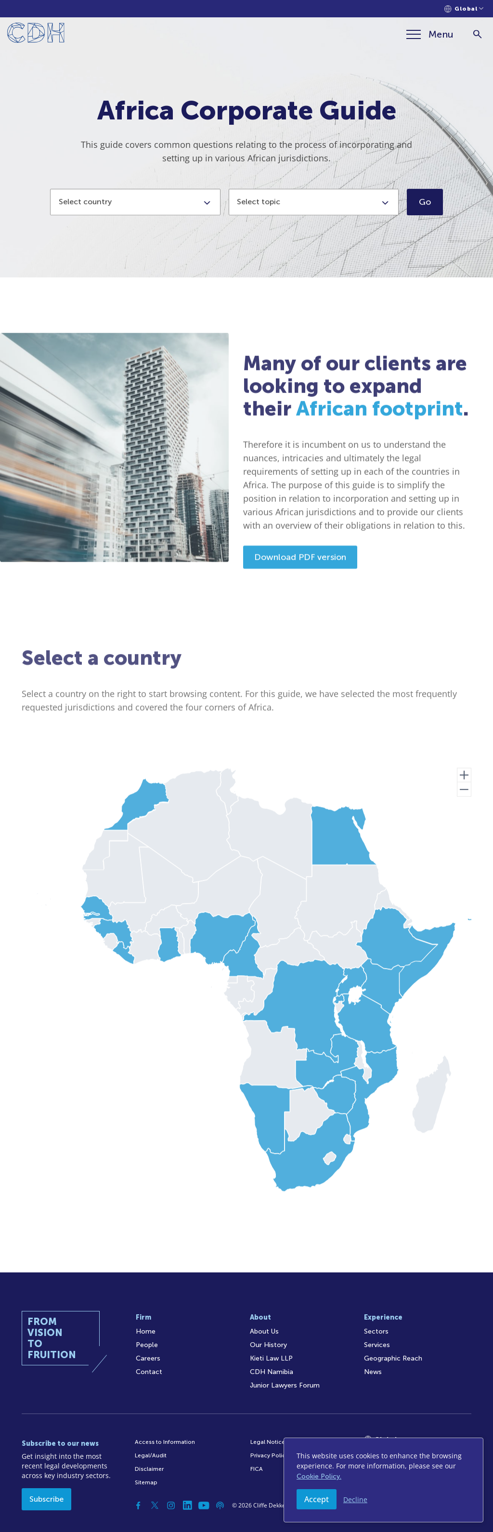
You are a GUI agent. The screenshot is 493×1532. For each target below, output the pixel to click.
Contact (149, 1372)
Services (377, 1345)
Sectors (376, 1331)
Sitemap (146, 1482)
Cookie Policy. (319, 1476)
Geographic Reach (393, 1358)
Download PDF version (300, 592)
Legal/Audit (151, 1455)
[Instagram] (171, 1505)
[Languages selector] (463, 9)
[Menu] (430, 34)
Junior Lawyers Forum (285, 1385)
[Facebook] (138, 1505)
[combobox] (135, 210)
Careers (148, 1358)
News (373, 1372)
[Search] (477, 34)
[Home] (36, 34)
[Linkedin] (187, 1505)
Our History (268, 1345)
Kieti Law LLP (271, 1358)
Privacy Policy (269, 1455)
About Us (264, 1331)
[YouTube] (203, 1505)
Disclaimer (149, 1469)
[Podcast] (220, 1505)
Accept (316, 1499)
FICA (256, 1469)
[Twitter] (154, 1505)
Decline (355, 1499)
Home (146, 1331)
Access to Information (165, 1442)
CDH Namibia (271, 1372)
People (147, 1345)
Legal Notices (269, 1442)
